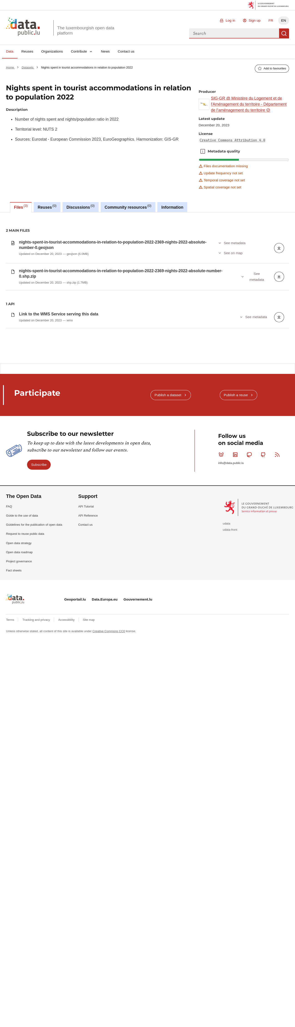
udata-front (230, 739)
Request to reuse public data (25, 743)
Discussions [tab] (80, 206)
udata (226, 733)
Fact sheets (13, 780)
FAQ (9, 716)
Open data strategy (18, 752)
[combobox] (234, 33)
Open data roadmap (19, 761)
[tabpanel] (147, 392)
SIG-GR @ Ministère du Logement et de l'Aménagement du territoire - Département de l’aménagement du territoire (249, 104)
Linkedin (236, 664)
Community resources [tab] (128, 206)
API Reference (88, 725)
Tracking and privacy (36, 829)
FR (270, 20)
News (105, 51)
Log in (230, 20)
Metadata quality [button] (203, 151)
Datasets (28, 67)
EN (283, 20)
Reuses (27, 51)
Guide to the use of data (22, 725)
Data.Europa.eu (105, 809)
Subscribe (39, 674)
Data (9, 51)
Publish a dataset (168, 604)
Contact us (126, 51)
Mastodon (250, 664)
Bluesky (222, 664)
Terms (10, 829)
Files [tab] (21, 206)
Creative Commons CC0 (108, 840)
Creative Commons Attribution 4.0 (232, 140)
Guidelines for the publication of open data (34, 734)
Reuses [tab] (47, 206)
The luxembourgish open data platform (85, 30)
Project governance (19, 771)
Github (264, 664)
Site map (89, 829)
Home (10, 67)
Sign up (254, 20)
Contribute (79, 51)
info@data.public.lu (231, 672)
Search (284, 33)
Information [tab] (172, 207)
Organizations (52, 51)
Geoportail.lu (75, 809)
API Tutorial (86, 716)
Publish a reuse (236, 604)
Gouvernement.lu (137, 809)
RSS (278, 664)
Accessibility (66, 829)
